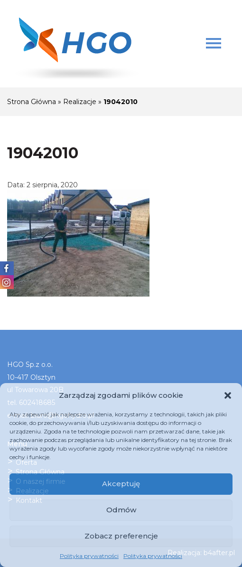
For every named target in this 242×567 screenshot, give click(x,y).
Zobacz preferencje (121, 535)
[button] (228, 395)
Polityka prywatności (89, 555)
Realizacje (79, 101)
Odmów (121, 509)
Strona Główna (31, 101)
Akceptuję (121, 483)
